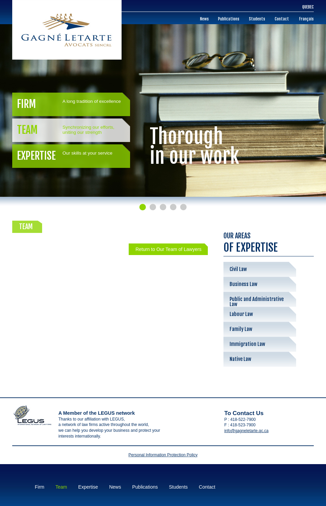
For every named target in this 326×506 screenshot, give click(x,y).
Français (306, 18)
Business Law (243, 284)
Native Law (240, 359)
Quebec (308, 7)
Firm (69, 104)
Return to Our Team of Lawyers (168, 249)
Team (69, 130)
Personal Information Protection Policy (162, 455)
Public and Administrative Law (257, 301)
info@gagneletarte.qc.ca (246, 430)
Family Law (241, 329)
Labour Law (241, 314)
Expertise (69, 155)
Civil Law (238, 269)
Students (257, 18)
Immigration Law (247, 344)
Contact (282, 18)
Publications (228, 18)
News (204, 18)
